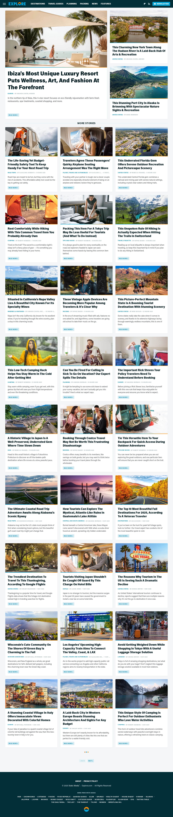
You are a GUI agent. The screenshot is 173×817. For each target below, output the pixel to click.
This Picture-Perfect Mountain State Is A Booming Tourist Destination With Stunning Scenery (141, 303)
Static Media (74, 785)
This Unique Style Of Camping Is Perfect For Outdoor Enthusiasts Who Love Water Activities (139, 716)
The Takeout (82, 802)
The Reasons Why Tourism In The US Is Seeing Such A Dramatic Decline (140, 580)
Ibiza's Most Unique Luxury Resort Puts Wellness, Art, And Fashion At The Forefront (53, 80)
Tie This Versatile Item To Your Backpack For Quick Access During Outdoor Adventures (141, 441)
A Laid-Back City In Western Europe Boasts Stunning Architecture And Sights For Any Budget (84, 718)
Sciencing (99, 799)
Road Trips (12, 173)
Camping (11, 240)
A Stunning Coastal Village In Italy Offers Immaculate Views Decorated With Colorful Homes (30, 716)
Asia (9, 450)
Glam (91, 797)
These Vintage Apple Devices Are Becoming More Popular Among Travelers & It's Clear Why (85, 303)
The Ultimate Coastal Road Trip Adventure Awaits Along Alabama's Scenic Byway (31, 512)
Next (90, 761)
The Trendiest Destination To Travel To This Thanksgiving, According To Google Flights (27, 580)
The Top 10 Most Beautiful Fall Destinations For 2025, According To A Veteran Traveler (140, 512)
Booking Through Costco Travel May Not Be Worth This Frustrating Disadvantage (86, 441)
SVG (132, 799)
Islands (149, 797)
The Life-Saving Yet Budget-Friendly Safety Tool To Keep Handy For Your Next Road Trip (28, 164)
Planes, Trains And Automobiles (75, 173)
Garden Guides (80, 797)
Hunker (139, 797)
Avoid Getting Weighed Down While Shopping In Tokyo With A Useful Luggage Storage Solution (141, 648)
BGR (19, 797)
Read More (13, 115)
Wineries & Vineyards (16, 311)
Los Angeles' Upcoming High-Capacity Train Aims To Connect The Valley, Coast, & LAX (84, 648)
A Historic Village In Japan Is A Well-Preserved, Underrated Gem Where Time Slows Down (30, 441)
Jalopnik (25, 799)
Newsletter (161, 4)
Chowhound (29, 797)
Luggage (121, 657)
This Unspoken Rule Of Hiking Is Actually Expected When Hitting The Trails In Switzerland (139, 232)
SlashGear (123, 799)
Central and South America (74, 521)
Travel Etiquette (124, 240)
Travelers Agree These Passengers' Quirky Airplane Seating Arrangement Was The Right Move (86, 164)
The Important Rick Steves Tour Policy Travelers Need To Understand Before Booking (139, 373)
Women (102, 802)
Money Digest (57, 799)
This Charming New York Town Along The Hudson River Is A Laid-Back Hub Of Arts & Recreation (138, 51)
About (78, 781)
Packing (84, 4)
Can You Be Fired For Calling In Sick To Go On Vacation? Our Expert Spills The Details (86, 373)
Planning (72, 4)
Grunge (100, 797)
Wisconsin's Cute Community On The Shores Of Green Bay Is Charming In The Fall (29, 648)
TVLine (94, 802)
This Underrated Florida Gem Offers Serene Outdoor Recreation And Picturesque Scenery (141, 164)
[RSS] (149, 4)
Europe (10, 93)
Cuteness (41, 797)
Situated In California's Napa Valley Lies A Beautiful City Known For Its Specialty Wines (31, 303)
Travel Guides (55, 4)
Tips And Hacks (68, 240)
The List (70, 802)
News (95, 4)
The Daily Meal (58, 802)
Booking (66, 450)
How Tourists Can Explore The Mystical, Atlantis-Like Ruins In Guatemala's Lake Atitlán (83, 512)
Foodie (51, 797)
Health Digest (112, 797)
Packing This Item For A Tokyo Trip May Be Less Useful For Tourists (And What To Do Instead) (86, 232)
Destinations (38, 4)
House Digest (128, 797)
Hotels (65, 589)
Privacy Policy (91, 781)
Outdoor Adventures (16, 657)
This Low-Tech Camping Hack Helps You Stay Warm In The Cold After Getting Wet (30, 373)
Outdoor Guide (85, 799)
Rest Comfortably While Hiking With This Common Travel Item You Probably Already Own (31, 232)
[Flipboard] (145, 4)
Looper (35, 799)
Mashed (44, 799)
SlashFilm (111, 799)
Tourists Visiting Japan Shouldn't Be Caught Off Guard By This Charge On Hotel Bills (84, 580)
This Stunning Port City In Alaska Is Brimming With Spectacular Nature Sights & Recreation (135, 106)
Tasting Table (143, 799)
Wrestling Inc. (115, 802)
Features (106, 4)
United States (117, 59)
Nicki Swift (71, 799)
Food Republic (64, 797)
